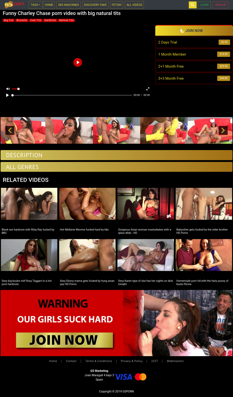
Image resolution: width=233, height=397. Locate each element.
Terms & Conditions (98, 361)
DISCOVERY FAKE (95, 5)
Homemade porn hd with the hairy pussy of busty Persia (202, 282)
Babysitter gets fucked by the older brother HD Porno (202, 231)
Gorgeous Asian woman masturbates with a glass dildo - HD (144, 231)
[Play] (7, 95)
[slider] (71, 95)
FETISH (116, 5)
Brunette (22, 20)
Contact (71, 361)
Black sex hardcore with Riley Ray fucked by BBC (28, 231)
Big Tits (8, 20)
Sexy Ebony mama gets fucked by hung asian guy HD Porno (87, 282)
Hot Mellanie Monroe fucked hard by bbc (84, 229)
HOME (49, 5)
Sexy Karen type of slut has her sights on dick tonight (145, 282)
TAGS (34, 5)
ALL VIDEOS (134, 5)
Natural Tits (66, 20)
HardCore (50, 20)
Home (53, 361)
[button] (10, 130)
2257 (154, 361)
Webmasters (175, 361)
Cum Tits (35, 20)
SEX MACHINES (68, 5)
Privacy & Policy (132, 361)
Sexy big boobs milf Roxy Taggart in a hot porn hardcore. (27, 282)
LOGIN (204, 5)
